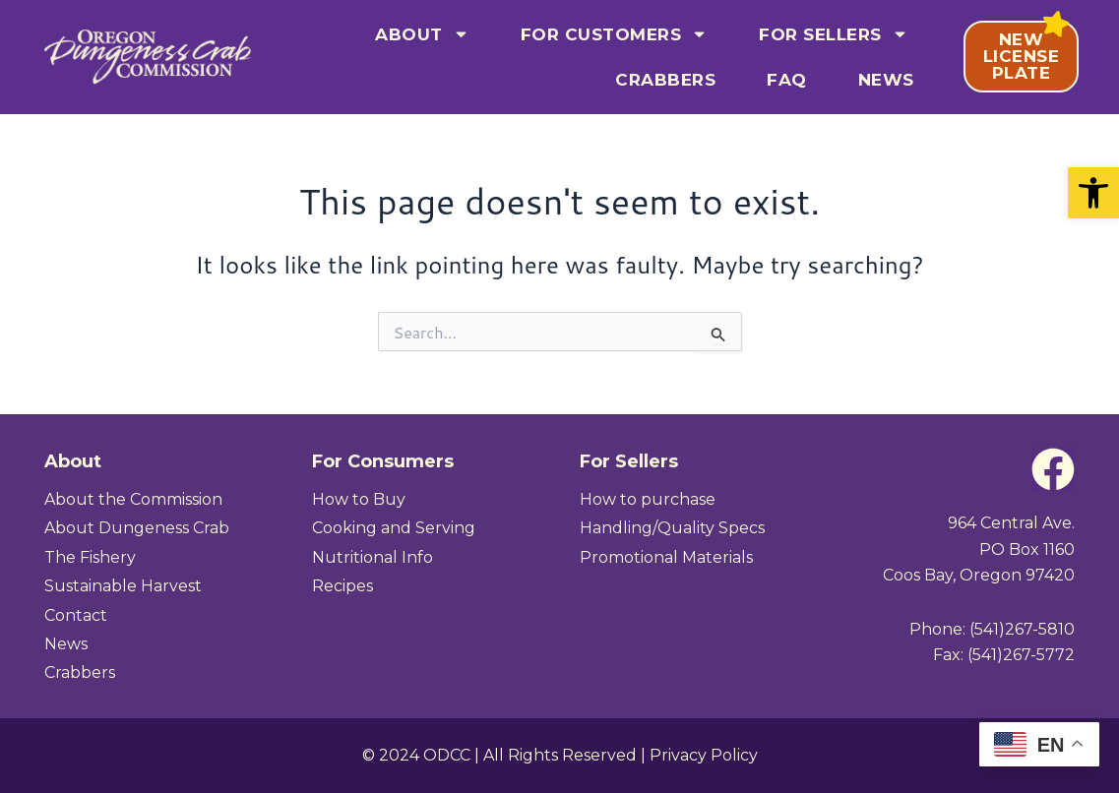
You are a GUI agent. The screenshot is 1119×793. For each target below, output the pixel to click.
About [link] (422, 34)
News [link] (886, 80)
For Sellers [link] (833, 34)
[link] (1093, 192)
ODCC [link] (446, 755)
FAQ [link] (787, 80)
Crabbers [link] (665, 80)
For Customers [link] (615, 34)
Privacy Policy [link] (704, 755)
